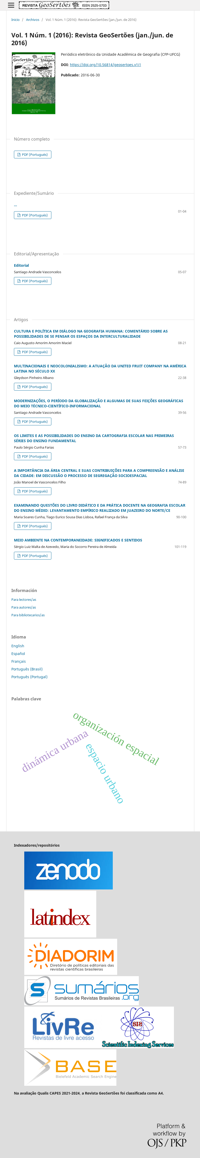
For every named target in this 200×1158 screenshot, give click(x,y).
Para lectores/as (23, 599)
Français (18, 661)
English (17, 645)
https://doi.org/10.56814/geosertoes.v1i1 (105, 64)
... (15, 204)
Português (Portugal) (29, 676)
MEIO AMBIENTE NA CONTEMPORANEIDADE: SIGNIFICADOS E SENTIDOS (78, 540)
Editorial (21, 265)
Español (18, 653)
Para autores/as (23, 607)
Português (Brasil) (27, 669)
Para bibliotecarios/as (28, 615)
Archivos (32, 19)
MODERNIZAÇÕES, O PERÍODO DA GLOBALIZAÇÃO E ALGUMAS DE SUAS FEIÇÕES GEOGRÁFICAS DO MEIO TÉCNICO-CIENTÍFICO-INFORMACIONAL (98, 403)
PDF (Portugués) (34, 154)
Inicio (15, 19)
